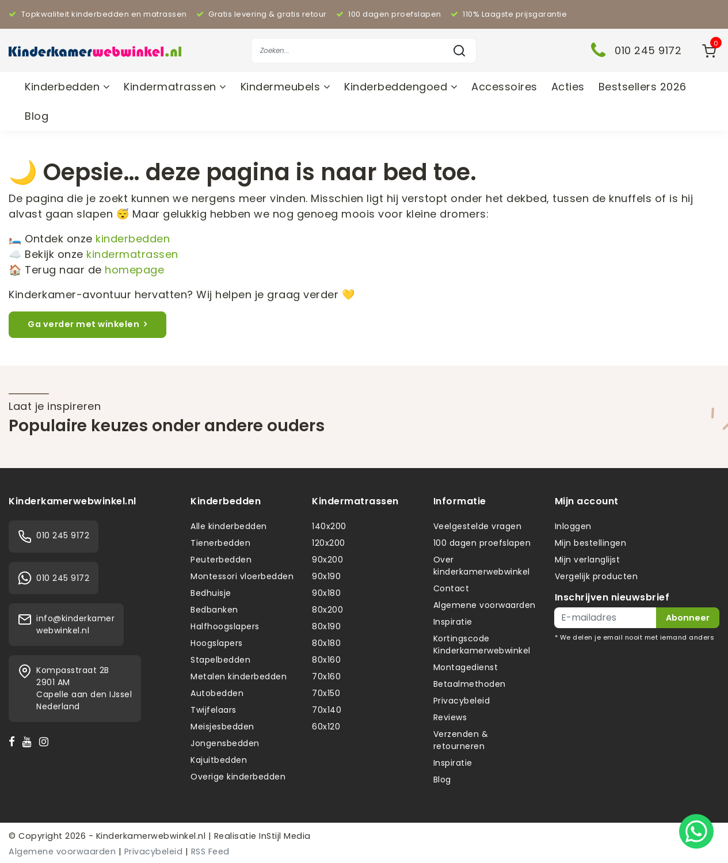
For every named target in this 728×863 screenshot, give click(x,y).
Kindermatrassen (175, 86)
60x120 (326, 726)
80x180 (326, 643)
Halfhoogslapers (225, 626)
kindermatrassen (132, 254)
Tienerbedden (220, 543)
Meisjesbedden (222, 726)
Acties (568, 86)
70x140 (326, 710)
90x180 (326, 593)
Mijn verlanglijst (587, 559)
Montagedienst (465, 667)
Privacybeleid (461, 700)
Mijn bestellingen (591, 543)
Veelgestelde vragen (477, 526)
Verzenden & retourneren (461, 740)
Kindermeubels (286, 86)
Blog (36, 116)
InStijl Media (284, 836)
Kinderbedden (67, 86)
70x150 (326, 693)
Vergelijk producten (596, 576)
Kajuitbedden (218, 760)
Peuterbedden (220, 559)
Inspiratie (452, 622)
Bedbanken (214, 609)
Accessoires (504, 86)
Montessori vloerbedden (242, 576)
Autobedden (216, 693)
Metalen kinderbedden (238, 676)
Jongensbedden (225, 743)
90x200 (327, 559)
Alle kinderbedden (228, 526)
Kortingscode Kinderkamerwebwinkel (482, 644)
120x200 (328, 543)
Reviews (450, 717)
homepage (134, 270)
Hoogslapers (216, 643)
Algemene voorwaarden (484, 605)
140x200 (329, 526)
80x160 (326, 660)
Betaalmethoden (469, 684)
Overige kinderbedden (237, 776)
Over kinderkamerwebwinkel (481, 565)
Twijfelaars (213, 710)
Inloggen (573, 526)
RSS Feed (210, 851)
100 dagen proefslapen (482, 543)
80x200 (327, 609)
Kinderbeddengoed (401, 86)
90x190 (326, 576)
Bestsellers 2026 (643, 86)
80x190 (326, 626)
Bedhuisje (210, 593)
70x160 (326, 676)
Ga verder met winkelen (87, 324)
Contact (451, 588)
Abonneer (688, 618)
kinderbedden (133, 238)
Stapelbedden (220, 660)
